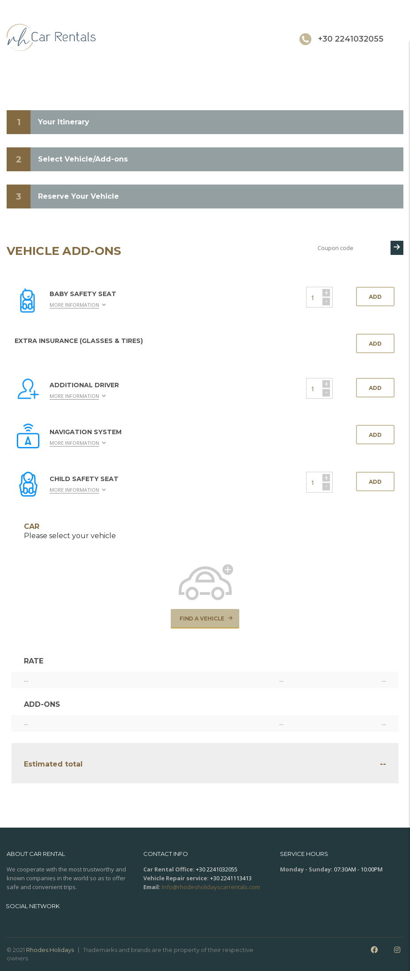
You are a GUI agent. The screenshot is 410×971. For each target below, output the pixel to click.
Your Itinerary (63, 122)
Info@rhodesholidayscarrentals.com (211, 887)
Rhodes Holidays (50, 949)
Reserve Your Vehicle (78, 196)
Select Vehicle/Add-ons (83, 159)
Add (375, 296)
